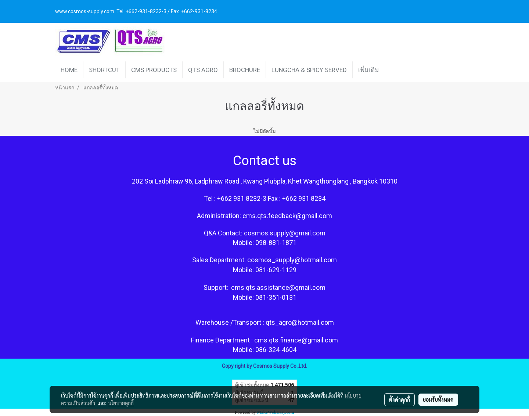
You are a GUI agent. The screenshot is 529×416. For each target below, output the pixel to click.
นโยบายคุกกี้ (121, 403)
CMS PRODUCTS (154, 70)
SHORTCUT (104, 70)
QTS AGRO (203, 70)
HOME (69, 70)
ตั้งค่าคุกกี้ (399, 399)
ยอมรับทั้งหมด (438, 399)
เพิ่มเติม (368, 70)
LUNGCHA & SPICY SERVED (309, 70)
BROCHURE (244, 70)
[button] (391, 70)
